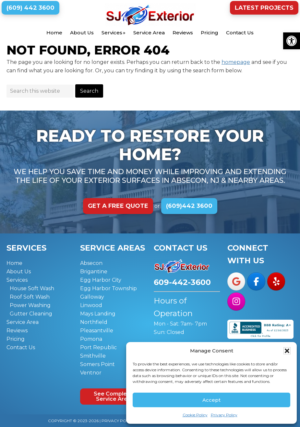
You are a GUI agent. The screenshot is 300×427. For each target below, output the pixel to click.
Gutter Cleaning (31, 314)
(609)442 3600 (189, 205)
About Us (18, 271)
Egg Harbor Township (108, 288)
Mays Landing (97, 314)
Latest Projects (264, 7)
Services (17, 280)
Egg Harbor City (100, 280)
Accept (211, 400)
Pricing (15, 339)
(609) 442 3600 (30, 7)
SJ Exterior (150, 14)
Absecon (91, 263)
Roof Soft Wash (30, 297)
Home (14, 263)
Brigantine (93, 271)
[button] (291, 40)
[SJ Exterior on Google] (236, 281)
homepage (236, 62)
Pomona (91, 339)
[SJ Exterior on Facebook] (256, 281)
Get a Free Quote (118, 205)
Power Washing (30, 305)
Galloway (92, 297)
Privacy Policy (224, 414)
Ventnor (91, 373)
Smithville (93, 356)
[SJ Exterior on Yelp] (276, 281)
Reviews (17, 330)
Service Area (22, 322)
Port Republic (98, 347)
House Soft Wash (32, 288)
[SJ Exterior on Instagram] (236, 301)
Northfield (93, 322)
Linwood (91, 305)
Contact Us (20, 347)
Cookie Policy (195, 414)
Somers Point (97, 364)
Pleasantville (96, 330)
